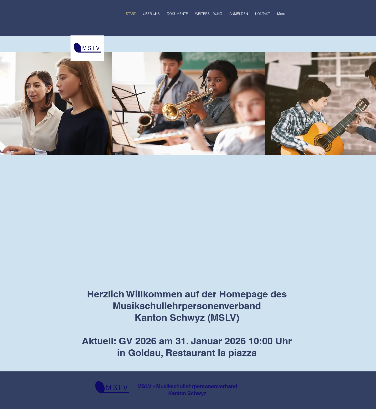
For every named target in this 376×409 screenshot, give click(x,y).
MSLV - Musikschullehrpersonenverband (187, 386)
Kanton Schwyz (187, 393)
